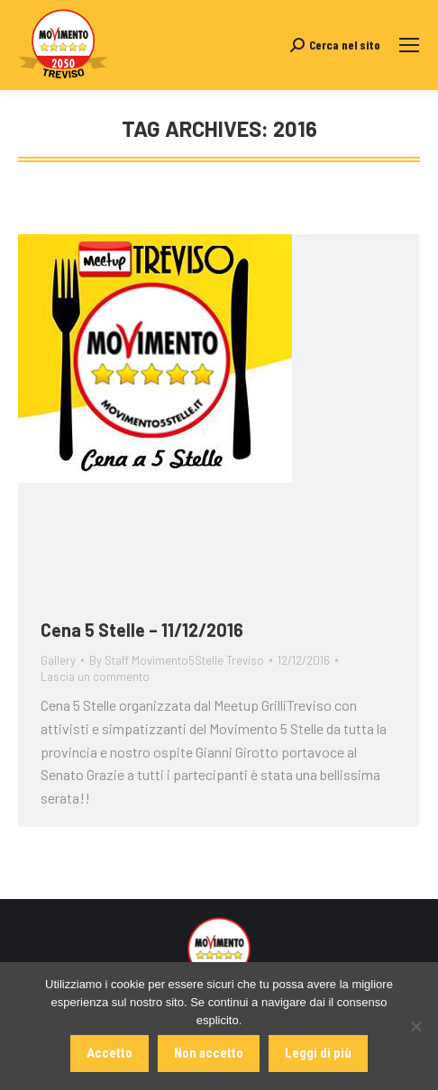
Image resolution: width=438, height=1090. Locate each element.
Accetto (109, 1053)
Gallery (58, 660)
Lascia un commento (95, 676)
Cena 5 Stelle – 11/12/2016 (142, 629)
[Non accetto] (415, 1026)
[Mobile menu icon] (409, 45)
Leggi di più (318, 1053)
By (176, 660)
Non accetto (208, 1053)
